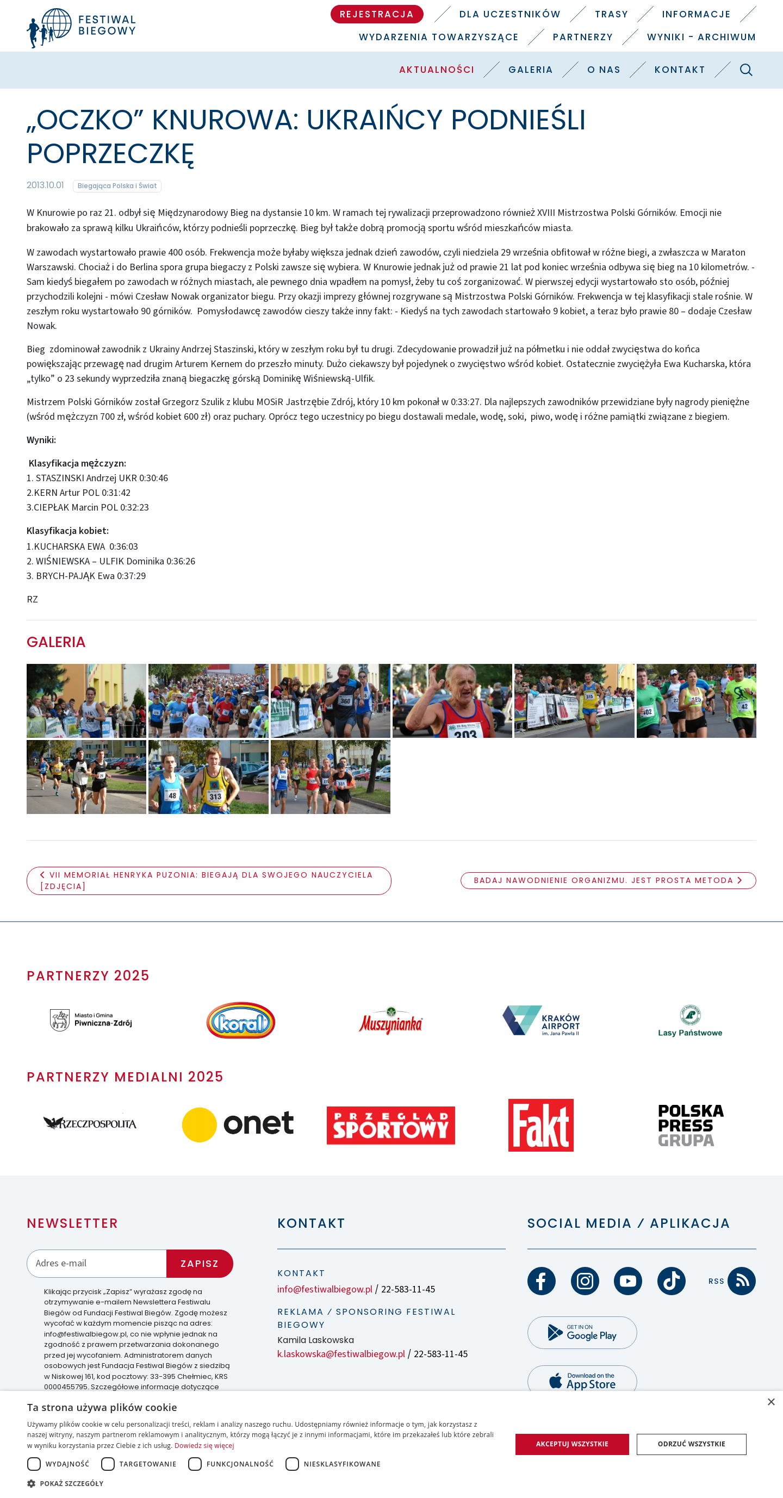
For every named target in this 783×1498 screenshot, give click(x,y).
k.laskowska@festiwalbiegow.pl (341, 1354)
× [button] (771, 1402)
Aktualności (437, 69)
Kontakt (680, 69)
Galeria (531, 69)
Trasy (612, 14)
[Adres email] (97, 1263)
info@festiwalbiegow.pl (324, 1289)
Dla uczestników (510, 14)
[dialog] (391, 1444)
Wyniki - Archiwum (701, 36)
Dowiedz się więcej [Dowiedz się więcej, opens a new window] (204, 1445)
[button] (262, 1483)
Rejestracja (377, 14)
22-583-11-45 (408, 1289)
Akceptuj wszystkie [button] (572, 1444)
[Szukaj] (746, 69)
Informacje (696, 14)
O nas (604, 69)
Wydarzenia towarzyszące (439, 36)
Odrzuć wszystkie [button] (691, 1444)
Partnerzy (583, 36)
